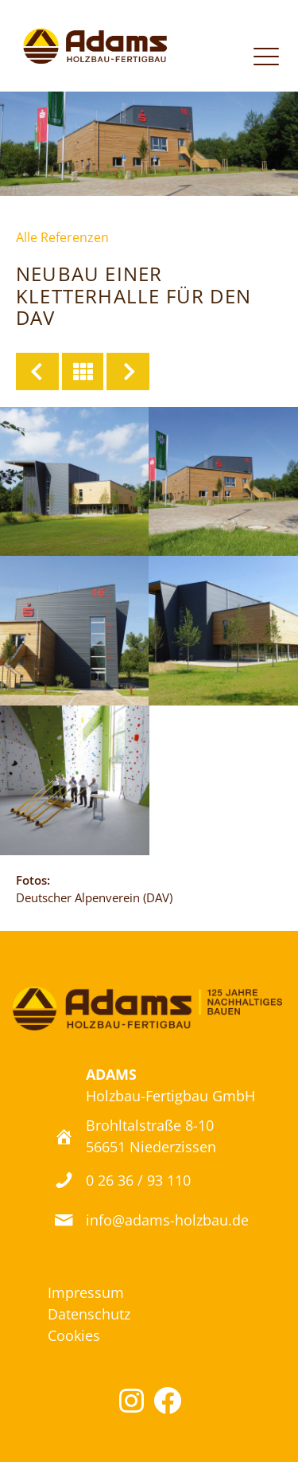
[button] (131, 1400)
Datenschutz (89, 1313)
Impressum (86, 1292)
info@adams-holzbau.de (167, 1219)
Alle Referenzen (62, 237)
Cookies (74, 1335)
